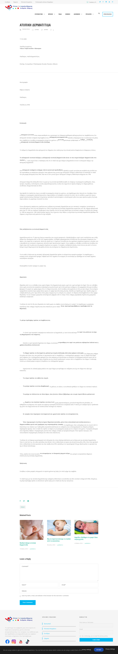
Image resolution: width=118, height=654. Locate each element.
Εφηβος (67, 14)
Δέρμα (22, 507)
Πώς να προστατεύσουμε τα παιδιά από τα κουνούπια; (59, 540)
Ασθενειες (77, 14)
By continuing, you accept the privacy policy (94, 636)
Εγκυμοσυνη (39, 14)
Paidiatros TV (92, 2)
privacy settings (86, 649)
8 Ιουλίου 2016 (51, 545)
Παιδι (60, 14)
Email (81, 629)
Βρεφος (50, 14)
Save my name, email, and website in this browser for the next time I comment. (45, 595)
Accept (98, 650)
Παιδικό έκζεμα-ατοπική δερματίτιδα (28, 544)
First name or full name (86, 622)
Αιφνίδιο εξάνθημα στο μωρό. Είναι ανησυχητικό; (86, 538)
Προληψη (89, 14)
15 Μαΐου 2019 (24, 549)
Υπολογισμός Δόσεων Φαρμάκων (44, 2)
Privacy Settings (110, 649)
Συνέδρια (7, 2)
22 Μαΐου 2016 (78, 543)
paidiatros (26, 29)
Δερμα (37, 29)
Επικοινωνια (108, 14)
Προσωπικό (47, 624)
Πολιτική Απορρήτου (26, 2)
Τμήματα (15, 2)
